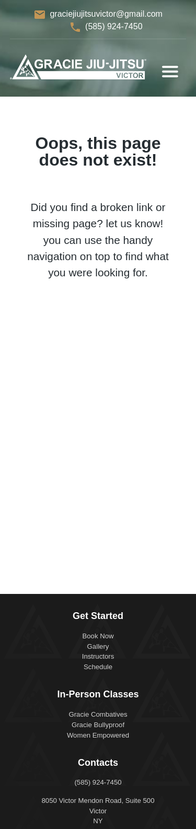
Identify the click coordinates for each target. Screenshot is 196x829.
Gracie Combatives (97, 714)
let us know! (135, 223)
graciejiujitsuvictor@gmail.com (106, 13)
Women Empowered (98, 735)
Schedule (98, 667)
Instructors (98, 656)
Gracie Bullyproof (98, 725)
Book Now (97, 636)
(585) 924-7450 (113, 26)
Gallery (98, 646)
